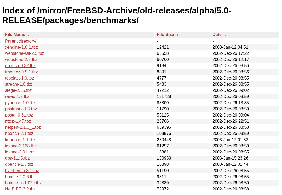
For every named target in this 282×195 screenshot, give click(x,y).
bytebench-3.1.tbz (22, 170)
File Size (165, 34)
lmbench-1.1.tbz (20, 140)
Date (217, 34)
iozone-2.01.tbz (19, 152)
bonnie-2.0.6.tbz (20, 177)
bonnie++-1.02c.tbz (23, 183)
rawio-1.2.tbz (17, 96)
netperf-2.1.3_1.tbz (23, 127)
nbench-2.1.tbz (19, 133)
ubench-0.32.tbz (20, 65)
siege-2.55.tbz (18, 90)
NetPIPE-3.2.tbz (20, 189)
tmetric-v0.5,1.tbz (21, 72)
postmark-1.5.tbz (21, 109)
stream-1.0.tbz (18, 84)
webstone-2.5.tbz (21, 59)
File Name (15, 34)
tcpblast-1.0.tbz (19, 78)
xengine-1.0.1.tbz (21, 47)
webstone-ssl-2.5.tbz (24, 53)
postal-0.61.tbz (19, 115)
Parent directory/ (20, 41)
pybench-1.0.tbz (20, 103)
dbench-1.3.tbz (19, 164)
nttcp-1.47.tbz (18, 121)
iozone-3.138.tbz (21, 146)
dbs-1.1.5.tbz (17, 158)
